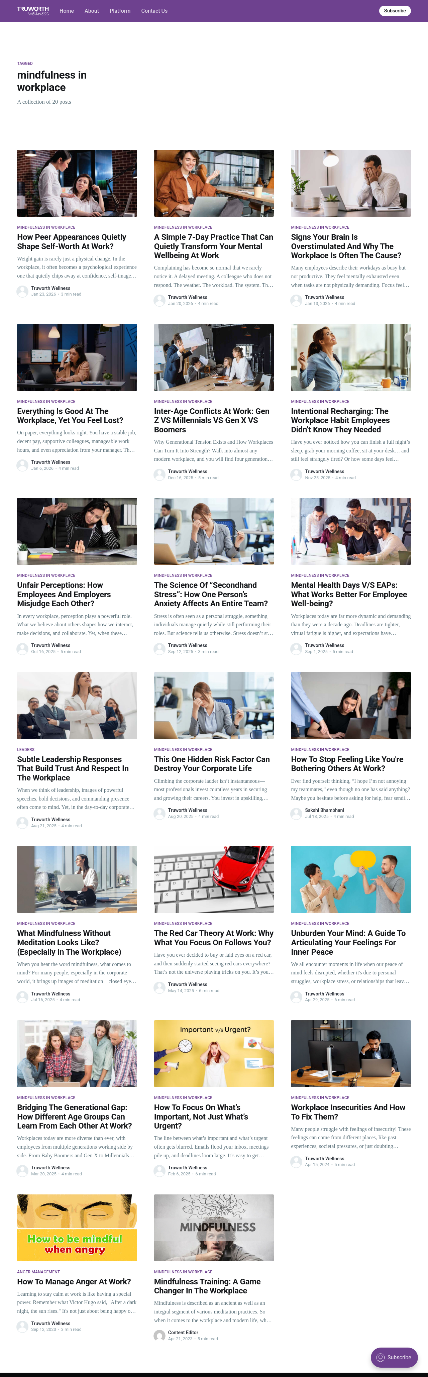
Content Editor (183, 1332)
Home (67, 11)
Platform (120, 11)
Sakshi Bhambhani (324, 810)
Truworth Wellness (50, 288)
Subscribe (395, 11)
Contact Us (154, 11)
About (92, 11)
